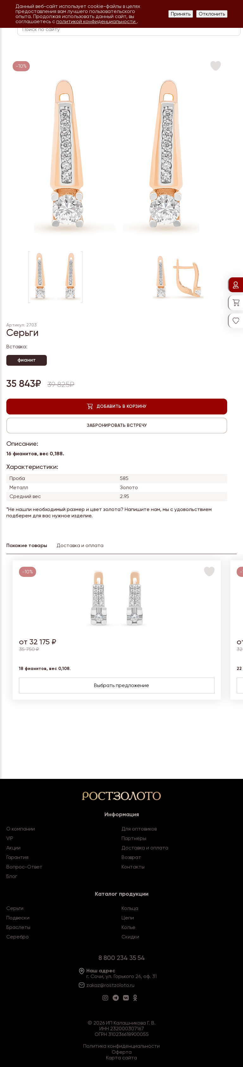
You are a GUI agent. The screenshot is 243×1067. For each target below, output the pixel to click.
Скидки (130, 937)
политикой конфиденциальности (96, 21)
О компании (20, 829)
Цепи (128, 918)
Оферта (122, 1052)
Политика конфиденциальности (121, 1046)
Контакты (133, 867)
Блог (11, 876)
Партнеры (134, 838)
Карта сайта (121, 1058)
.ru (131, 985)
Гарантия (17, 857)
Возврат (131, 857)
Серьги (14, 908)
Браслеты (18, 927)
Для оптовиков (139, 829)
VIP (9, 838)
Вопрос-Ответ (24, 867)
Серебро (17, 937)
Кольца (130, 908)
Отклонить (212, 14)
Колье (128, 927)
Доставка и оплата (145, 848)
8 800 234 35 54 (121, 958)
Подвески (17, 918)
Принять (180, 14)
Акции (13, 848)
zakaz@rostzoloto (107, 985)
